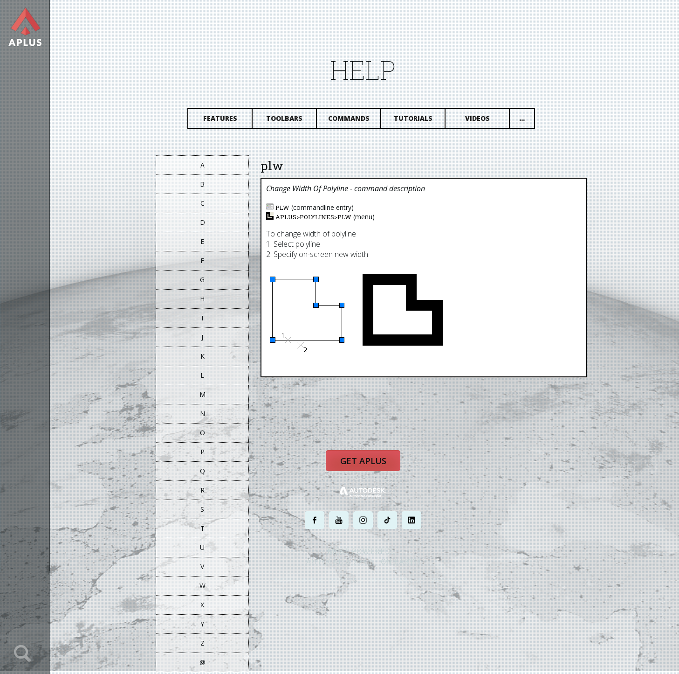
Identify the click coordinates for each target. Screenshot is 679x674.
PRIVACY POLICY (351, 582)
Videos (481, 120)
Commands (353, 120)
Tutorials (417, 120)
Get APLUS (367, 465)
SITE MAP (445, 582)
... (526, 120)
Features (224, 120)
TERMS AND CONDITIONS (402, 582)
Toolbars (289, 120)
